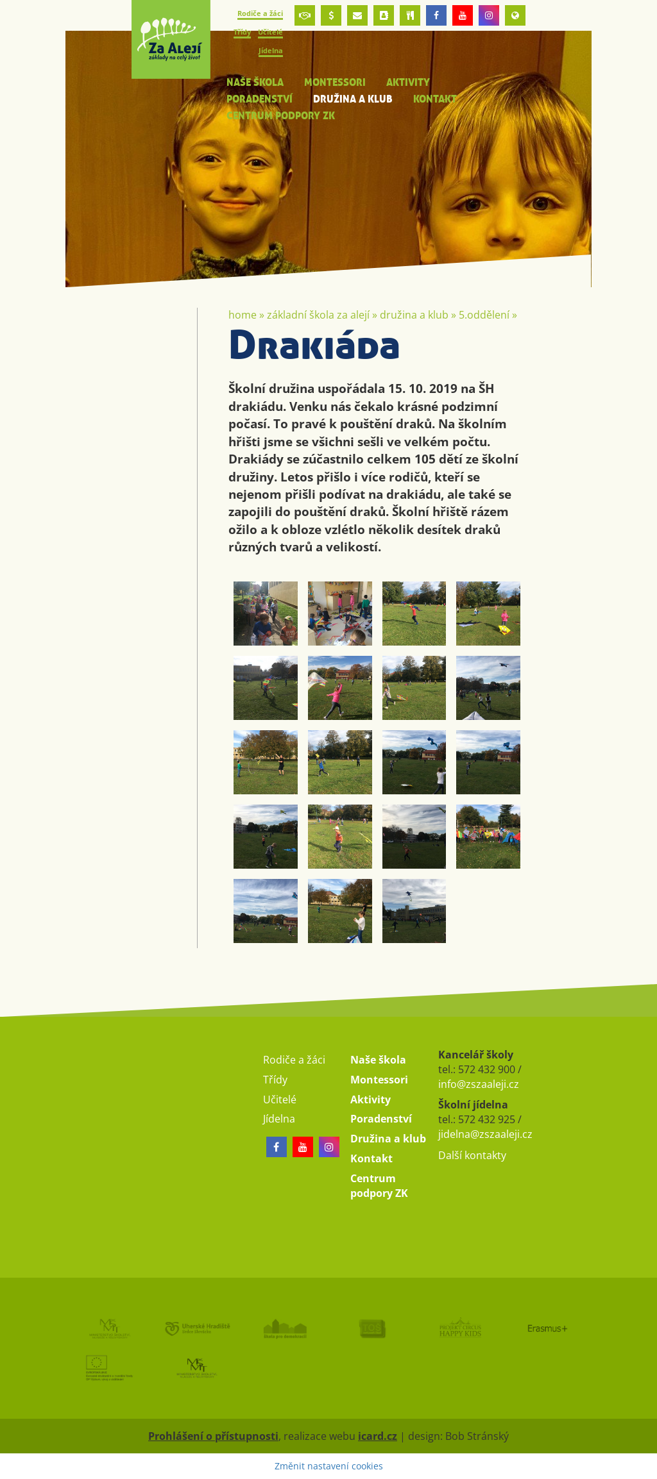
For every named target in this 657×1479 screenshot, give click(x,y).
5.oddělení (484, 315)
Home (242, 315)
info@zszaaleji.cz (478, 1084)
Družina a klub (414, 315)
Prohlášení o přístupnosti (213, 1436)
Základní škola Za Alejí (318, 315)
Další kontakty (472, 1155)
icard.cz (377, 1436)
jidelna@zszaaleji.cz (485, 1134)
